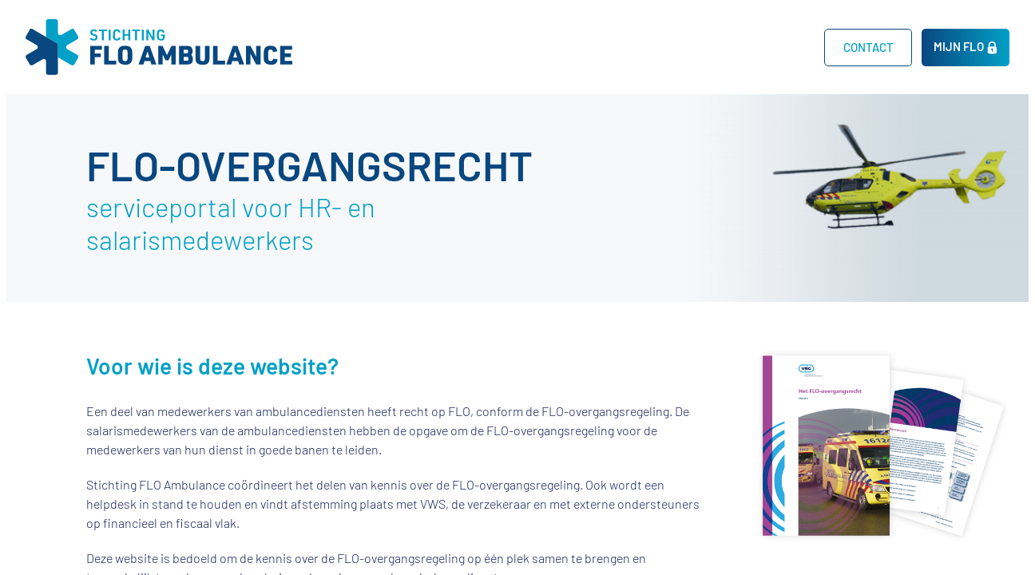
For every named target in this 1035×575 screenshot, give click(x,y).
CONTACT (868, 47)
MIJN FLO (959, 46)
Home (779, 46)
